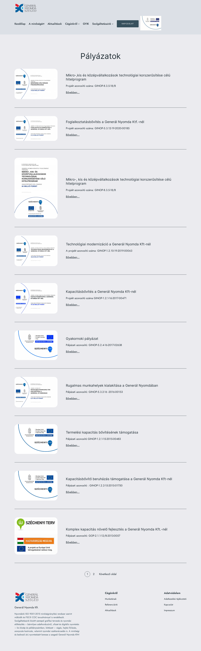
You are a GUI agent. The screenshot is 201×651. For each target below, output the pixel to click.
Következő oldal (107, 574)
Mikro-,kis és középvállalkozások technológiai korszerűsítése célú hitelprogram (118, 77)
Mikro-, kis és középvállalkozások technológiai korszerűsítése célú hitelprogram (118, 182)
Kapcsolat (128, 24)
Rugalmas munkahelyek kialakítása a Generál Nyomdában (112, 386)
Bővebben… (73, 92)
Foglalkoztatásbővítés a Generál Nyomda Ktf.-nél (105, 122)
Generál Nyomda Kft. (27, 607)
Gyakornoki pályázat (82, 339)
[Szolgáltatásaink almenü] (112, 24)
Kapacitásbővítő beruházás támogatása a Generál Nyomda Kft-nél (119, 479)
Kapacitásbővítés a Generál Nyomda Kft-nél (101, 292)
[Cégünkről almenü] (79, 24)
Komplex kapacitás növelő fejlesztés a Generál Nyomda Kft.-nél (116, 529)
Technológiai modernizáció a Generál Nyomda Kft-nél (108, 244)
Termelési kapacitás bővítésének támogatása (102, 432)
